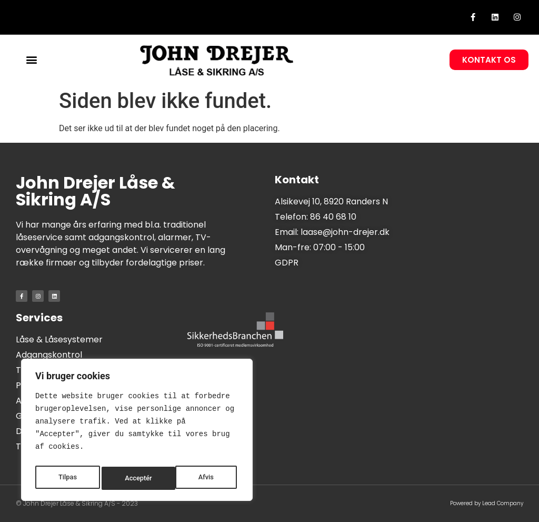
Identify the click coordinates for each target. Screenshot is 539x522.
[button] (32, 59)
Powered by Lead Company (486, 503)
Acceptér (202, 478)
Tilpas (67, 478)
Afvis (132, 478)
